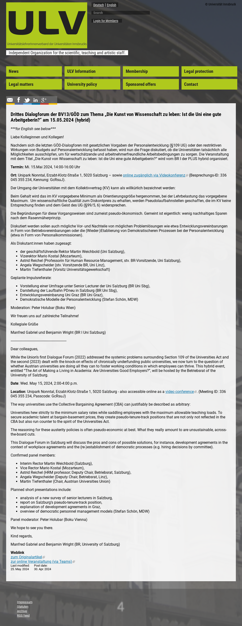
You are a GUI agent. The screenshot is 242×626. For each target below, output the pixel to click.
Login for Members (105, 21)
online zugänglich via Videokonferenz (155, 175)
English (111, 5)
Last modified (20, 565)
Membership (137, 71)
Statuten (22, 606)
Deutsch (98, 5)
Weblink (17, 552)
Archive (22, 611)
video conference (181, 391)
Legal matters (21, 84)
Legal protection (198, 71)
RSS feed (23, 615)
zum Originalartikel (28, 557)
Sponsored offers (141, 84)
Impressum (24, 602)
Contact (191, 84)
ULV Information (81, 71)
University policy (82, 84)
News (14, 71)
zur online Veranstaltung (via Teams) (43, 561)
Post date (40, 565)
